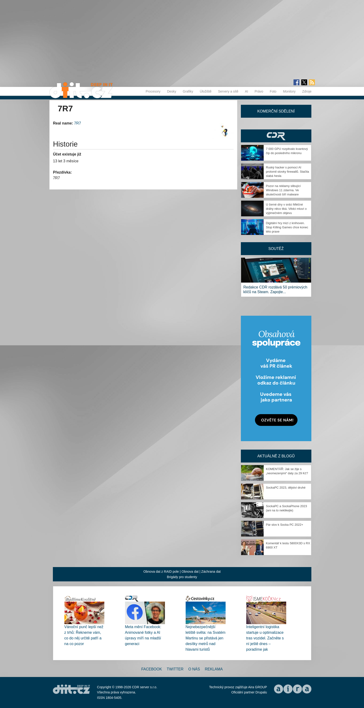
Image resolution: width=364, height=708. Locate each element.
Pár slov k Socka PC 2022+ (284, 524)
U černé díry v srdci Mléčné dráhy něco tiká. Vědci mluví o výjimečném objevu (286, 209)
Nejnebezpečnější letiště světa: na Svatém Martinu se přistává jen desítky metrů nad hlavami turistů (206, 638)
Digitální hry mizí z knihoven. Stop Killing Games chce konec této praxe (287, 227)
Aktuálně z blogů (276, 456)
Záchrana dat (211, 571)
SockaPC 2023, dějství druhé (285, 487)
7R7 (77, 123)
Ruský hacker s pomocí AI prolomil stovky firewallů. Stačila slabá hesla (287, 172)
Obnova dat (190, 571)
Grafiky (188, 91)
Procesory (153, 91)
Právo (259, 91)
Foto (273, 91)
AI (246, 91)
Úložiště (205, 91)
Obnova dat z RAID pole (161, 571)
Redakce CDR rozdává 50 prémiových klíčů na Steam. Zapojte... (275, 289)
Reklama (214, 669)
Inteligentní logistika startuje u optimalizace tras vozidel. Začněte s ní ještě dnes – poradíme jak (265, 638)
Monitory (289, 91)
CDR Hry (276, 135)
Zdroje (307, 91)
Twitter (175, 669)
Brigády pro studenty (182, 577)
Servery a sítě (228, 91)
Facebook (151, 669)
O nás (194, 669)
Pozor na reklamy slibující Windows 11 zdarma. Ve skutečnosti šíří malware (283, 190)
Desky (171, 91)
